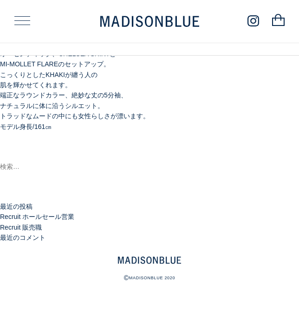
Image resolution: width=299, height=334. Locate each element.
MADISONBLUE (149, 260)
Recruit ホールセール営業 (37, 216)
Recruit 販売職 (21, 227)
